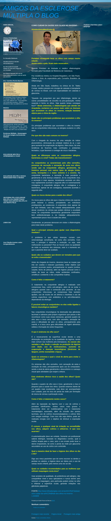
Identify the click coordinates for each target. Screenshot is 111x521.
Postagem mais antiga (72, 514)
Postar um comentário (39, 507)
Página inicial (56, 514)
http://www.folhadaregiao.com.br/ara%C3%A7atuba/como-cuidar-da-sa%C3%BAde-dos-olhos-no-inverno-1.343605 (56, 493)
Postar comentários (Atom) (43, 517)
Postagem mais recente (40, 514)
